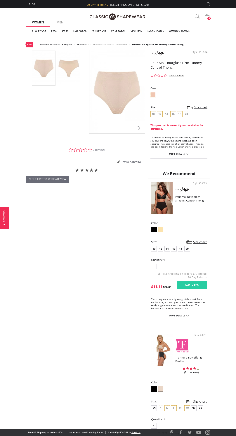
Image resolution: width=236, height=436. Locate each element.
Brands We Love (147, 381)
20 (65, 265)
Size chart (200, 107)
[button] (4, 218)
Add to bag (98, 301)
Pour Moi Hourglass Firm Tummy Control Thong (157, 44)
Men (60, 22)
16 (52, 265)
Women (38, 22)
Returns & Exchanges (103, 393)
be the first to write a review (47, 179)
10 (32, 265)
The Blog (142, 387)
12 (38, 265)
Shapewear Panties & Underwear (110, 44)
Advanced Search (100, 369)
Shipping (94, 387)
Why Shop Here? (147, 369)
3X (164, 265)
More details (177, 154)
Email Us (135, 432)
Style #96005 (106, 199)
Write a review (176, 75)
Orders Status (98, 381)
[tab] (129, 162)
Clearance (202, 30)
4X (171, 265)
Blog (32, 4)
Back (29, 44)
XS (124, 265)
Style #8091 (199, 199)
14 (45, 265)
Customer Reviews (149, 375)
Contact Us (96, 399)
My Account (96, 375)
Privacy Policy (146, 393)
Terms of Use (55, 419)
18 (58, 265)
